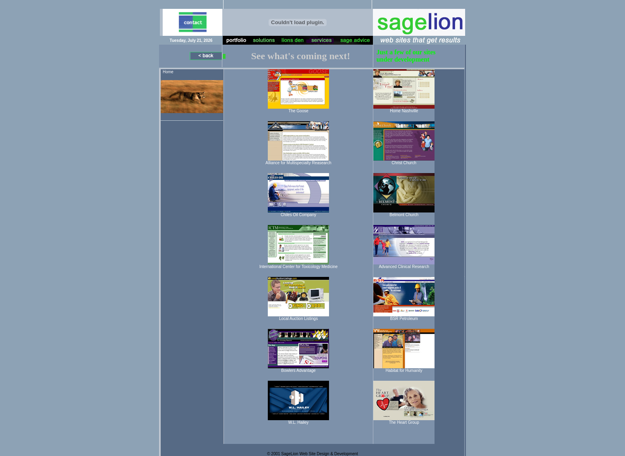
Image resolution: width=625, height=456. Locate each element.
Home (168, 72)
